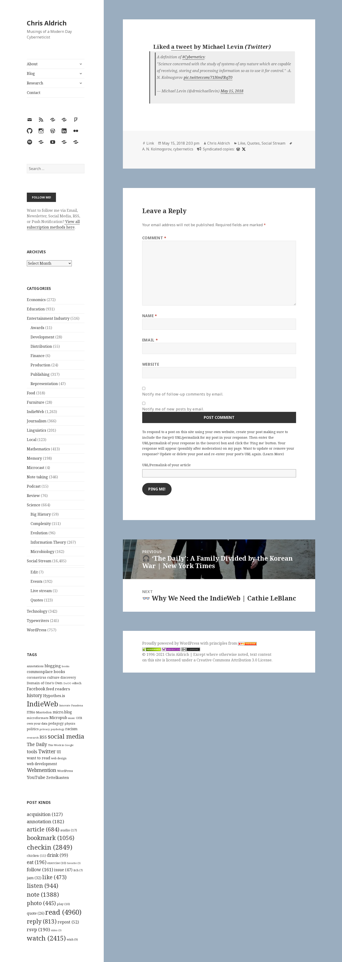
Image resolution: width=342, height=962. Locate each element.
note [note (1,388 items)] (43, 894)
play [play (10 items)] (63, 904)
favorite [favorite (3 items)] (74, 863)
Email (150, 340)
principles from (233, 643)
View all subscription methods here (53, 224)
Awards (37, 327)
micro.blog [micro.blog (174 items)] (62, 712)
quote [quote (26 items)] (35, 913)
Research (35, 83)
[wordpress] (237, 149)
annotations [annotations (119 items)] (35, 666)
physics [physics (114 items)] (70, 723)
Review (33, 495)
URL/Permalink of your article (166, 465)
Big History (41, 514)
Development (42, 337)
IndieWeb (35, 411)
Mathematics (38, 448)
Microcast (35, 467)
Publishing (40, 374)
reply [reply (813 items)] (42, 921)
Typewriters (38, 620)
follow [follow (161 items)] (40, 869)
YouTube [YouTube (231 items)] (36, 777)
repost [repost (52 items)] (68, 922)
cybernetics (183, 149)
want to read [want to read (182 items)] (38, 758)
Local (31, 439)
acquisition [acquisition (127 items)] (45, 814)
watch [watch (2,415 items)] (46, 938)
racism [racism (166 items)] (71, 728)
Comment (154, 237)
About (32, 63)
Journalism (36, 421)
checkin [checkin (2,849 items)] (49, 847)
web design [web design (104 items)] (58, 758)
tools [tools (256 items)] (32, 751)
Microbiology (42, 551)
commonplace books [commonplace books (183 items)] (46, 671)
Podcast (34, 486)
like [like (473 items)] (54, 877)
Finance (38, 355)
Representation (44, 383)
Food (31, 393)
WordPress (36, 629)
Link (150, 143)
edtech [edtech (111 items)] (76, 683)
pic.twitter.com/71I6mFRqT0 (208, 77)
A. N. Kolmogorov (156, 149)
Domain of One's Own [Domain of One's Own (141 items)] (44, 683)
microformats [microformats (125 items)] (37, 718)
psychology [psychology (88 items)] (57, 729)
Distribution (41, 346)
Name (149, 315)
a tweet (181, 46)
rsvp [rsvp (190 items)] (38, 929)
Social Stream (39, 560)
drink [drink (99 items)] (57, 855)
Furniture (35, 402)
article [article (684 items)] (43, 829)
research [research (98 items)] (33, 737)
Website (150, 364)
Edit (34, 572)
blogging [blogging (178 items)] (53, 665)
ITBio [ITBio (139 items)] (31, 712)
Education (36, 309)
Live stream (41, 590)
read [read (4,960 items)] (63, 912)
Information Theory (48, 542)
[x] (243, 149)
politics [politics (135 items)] (33, 729)
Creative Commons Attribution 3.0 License (234, 660)
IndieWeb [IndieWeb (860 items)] (42, 703)
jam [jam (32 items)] (34, 877)
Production (40, 365)
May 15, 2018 (232, 91)
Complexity (41, 523)
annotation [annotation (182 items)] (45, 821)
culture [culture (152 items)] (53, 677)
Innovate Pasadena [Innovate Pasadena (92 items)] (71, 705)
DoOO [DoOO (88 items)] (67, 683)
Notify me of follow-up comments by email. (182, 394)
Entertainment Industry (48, 318)
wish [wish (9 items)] (72, 939)
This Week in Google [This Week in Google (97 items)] (61, 745)
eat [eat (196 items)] (36, 862)
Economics (36, 299)
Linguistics (36, 430)
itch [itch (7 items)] (78, 870)
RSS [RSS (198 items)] (43, 737)
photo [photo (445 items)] (41, 903)
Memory (34, 458)
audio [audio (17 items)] (68, 830)
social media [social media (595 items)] (66, 736)
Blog (31, 73)
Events (36, 581)
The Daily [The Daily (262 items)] (37, 744)
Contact (33, 92)
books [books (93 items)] (65, 666)
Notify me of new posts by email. (173, 409)
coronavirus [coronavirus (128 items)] (36, 677)
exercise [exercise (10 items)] (56, 863)
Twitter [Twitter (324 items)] (47, 751)
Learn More (273, 454)
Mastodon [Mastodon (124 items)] (44, 712)
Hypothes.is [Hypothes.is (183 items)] (54, 695)
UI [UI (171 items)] (59, 751)
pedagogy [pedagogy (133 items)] (56, 723)
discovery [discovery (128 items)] (68, 677)
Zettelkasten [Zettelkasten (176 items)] (57, 777)
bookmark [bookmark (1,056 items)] (50, 838)
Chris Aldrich (47, 23)
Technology (37, 611)
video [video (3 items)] (56, 930)
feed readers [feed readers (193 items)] (58, 688)
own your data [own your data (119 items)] (37, 723)
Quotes (37, 600)
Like (241, 143)
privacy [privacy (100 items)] (45, 729)
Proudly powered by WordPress (171, 643)
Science (33, 504)
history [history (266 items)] (34, 695)
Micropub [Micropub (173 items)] (58, 717)
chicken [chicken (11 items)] (36, 856)
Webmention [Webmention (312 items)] (41, 770)
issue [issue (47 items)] (63, 869)
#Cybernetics (193, 56)
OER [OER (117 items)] (79, 718)
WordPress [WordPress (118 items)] (65, 771)
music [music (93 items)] (71, 718)
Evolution (39, 532)
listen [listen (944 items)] (42, 885)
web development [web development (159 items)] (42, 763)
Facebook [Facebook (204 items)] (36, 688)
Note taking (37, 476)
